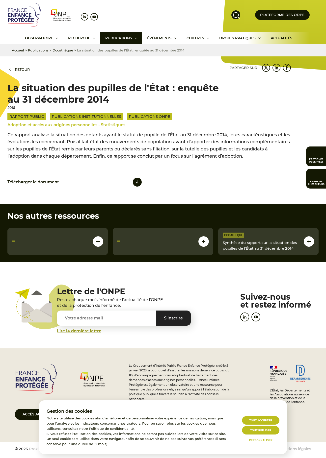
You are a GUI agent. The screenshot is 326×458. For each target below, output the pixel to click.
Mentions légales (295, 448)
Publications (118, 38)
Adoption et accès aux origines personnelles (52, 124)
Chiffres (195, 38)
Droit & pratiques (237, 38)
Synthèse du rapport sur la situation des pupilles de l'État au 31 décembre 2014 (260, 245)
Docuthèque (63, 50)
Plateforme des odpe (282, 15)
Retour (22, 69)
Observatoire (39, 38)
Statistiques (113, 124)
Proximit (37, 448)
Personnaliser (260, 440)
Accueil (18, 50)
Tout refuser (260, 430)
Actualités (281, 38)
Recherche (79, 38)
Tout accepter (260, 420)
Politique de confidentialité (111, 429)
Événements (159, 38)
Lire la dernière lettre (79, 331)
